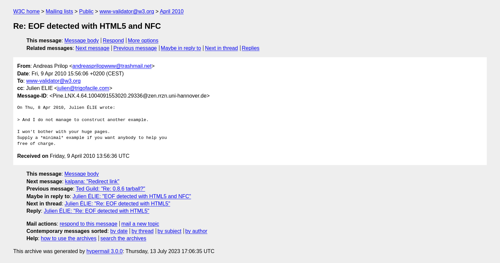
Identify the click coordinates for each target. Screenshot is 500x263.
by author (196, 231)
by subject (169, 231)
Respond (113, 40)
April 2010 (172, 11)
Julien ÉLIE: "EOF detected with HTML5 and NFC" (132, 196)
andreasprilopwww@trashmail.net (111, 66)
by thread (143, 231)
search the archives (123, 238)
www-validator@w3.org (127, 11)
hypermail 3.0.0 (104, 251)
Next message (92, 48)
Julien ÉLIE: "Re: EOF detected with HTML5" (117, 203)
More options (143, 40)
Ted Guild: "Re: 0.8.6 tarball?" (110, 189)
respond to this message (88, 224)
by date (118, 231)
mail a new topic (140, 224)
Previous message (135, 48)
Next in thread (221, 48)
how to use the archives (69, 238)
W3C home (26, 11)
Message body (81, 40)
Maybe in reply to (181, 48)
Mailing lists (59, 11)
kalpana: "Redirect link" (92, 181)
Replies (250, 48)
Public (86, 11)
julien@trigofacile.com (83, 88)
